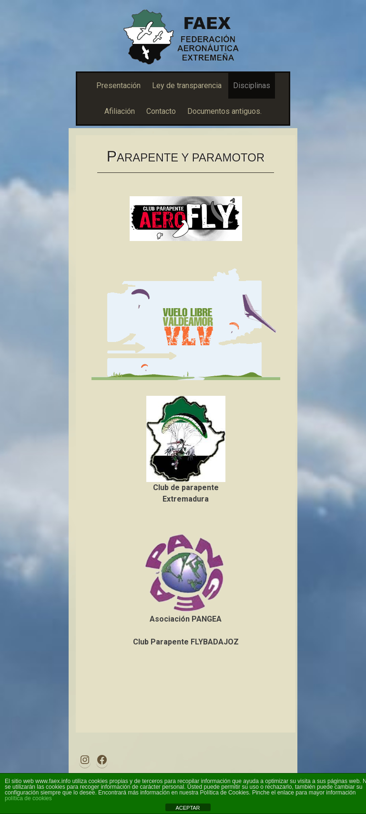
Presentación (118, 85)
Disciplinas (251, 85)
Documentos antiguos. (224, 111)
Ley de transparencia (187, 85)
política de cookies (28, 798)
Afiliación (119, 111)
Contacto (161, 111)
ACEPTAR (187, 808)
